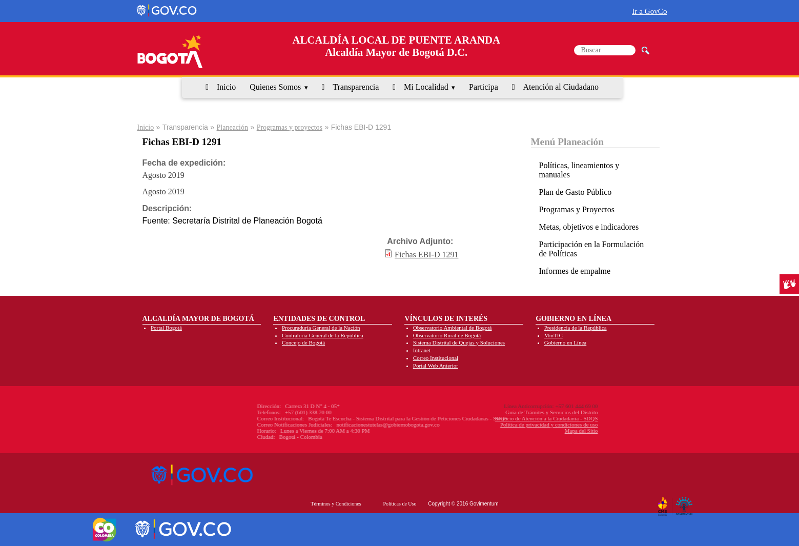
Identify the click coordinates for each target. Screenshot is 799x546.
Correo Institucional (435, 358)
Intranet (422, 350)
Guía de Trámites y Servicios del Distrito (499, 412)
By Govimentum (685, 502)
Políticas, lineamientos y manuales (579, 170)
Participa (483, 87)
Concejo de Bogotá (303, 342)
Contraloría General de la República (322, 335)
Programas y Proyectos (577, 209)
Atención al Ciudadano (561, 87)
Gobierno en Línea (565, 342)
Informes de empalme (575, 271)
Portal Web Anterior (435, 365)
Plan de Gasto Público (575, 192)
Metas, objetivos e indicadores (589, 227)
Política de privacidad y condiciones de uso (496, 424)
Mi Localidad (426, 87)
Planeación (232, 127)
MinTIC (553, 335)
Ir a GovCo (649, 11)
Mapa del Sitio (528, 431)
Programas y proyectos (289, 127)
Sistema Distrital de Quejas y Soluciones (459, 342)
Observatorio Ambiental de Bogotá (452, 328)
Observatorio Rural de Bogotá (447, 335)
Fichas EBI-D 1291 (426, 254)
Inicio (226, 87)
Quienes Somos (275, 87)
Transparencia (356, 87)
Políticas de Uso (399, 504)
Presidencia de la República (575, 328)
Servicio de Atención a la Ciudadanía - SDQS (493, 418)
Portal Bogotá (166, 328)
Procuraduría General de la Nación (321, 328)
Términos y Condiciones (336, 504)
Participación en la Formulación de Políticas (591, 249)
